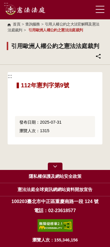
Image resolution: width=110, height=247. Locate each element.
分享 (98, 56)
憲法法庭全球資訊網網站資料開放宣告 (55, 189)
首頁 (16, 24)
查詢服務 (32, 24)
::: (6, 4)
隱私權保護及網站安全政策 (55, 176)
